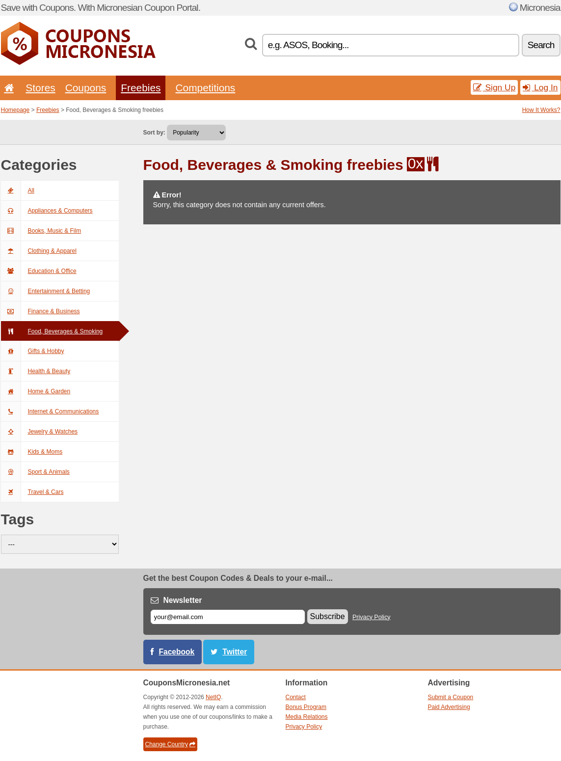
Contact (296, 697)
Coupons (86, 87)
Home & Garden (36, 391)
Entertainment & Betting (45, 291)
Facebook (177, 652)
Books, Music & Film (41, 231)
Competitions (205, 87)
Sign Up (494, 87)
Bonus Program (306, 707)
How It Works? (541, 110)
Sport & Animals (35, 472)
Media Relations (307, 716)
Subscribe (327, 616)
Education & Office (39, 271)
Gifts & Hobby (32, 351)
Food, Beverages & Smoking (52, 331)
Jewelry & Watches (39, 431)
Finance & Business (40, 311)
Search (541, 45)
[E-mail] (228, 617)
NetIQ (213, 697)
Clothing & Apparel (39, 251)
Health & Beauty (36, 371)
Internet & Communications (50, 411)
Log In (540, 87)
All (17, 190)
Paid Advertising (449, 707)
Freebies (140, 87)
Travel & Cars (32, 492)
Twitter (234, 652)
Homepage (15, 110)
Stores (40, 87)
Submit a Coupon (451, 697)
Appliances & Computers (47, 210)
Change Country (170, 744)
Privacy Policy (371, 617)
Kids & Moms (32, 452)
